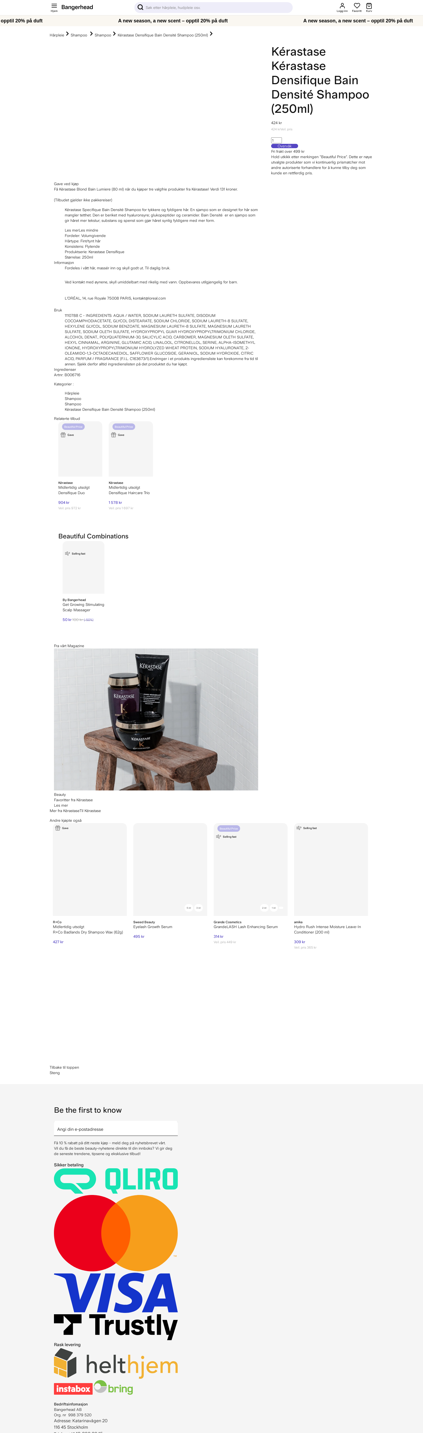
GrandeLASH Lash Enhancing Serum (246, 927)
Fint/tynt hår (90, 241)
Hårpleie (57, 35)
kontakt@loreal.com (149, 298)
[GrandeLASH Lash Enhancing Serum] (251, 869)
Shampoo (79, 35)
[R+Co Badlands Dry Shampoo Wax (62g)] (90, 869)
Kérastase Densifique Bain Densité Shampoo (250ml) (163, 35)
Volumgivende (93, 235)
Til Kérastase (90, 811)
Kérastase (298, 51)
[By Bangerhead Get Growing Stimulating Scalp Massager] (83, 567)
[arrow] (175, 1125)
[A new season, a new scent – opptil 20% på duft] (211, 20)
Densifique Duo (71, 493)
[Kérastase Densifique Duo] (80, 449)
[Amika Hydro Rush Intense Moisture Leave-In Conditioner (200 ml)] (331, 869)
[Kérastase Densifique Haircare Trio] (131, 449)
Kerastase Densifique (106, 252)
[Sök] (213, 7)
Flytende (92, 246)
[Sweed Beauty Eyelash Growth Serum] (170, 869)
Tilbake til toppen (64, 1067)
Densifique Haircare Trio (129, 493)
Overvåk (285, 146)
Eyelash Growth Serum (152, 927)
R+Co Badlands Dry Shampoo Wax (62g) (88, 932)
